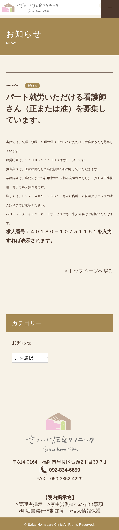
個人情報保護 (86, 510)
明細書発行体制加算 (42, 510)
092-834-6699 (59, 470)
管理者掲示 (31, 504)
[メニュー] (110, 9)
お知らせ (22, 342)
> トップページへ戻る (88, 271)
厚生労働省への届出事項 (76, 504)
